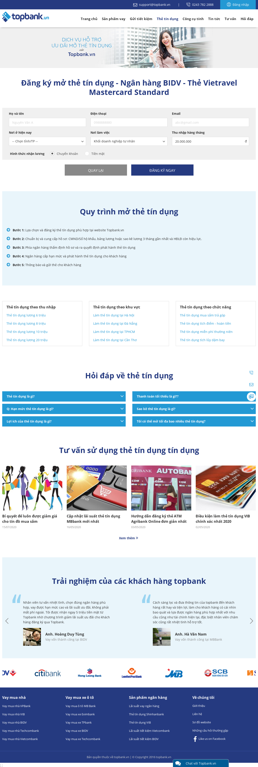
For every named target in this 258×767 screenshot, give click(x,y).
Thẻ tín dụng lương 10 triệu (27, 332)
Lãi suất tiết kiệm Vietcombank (149, 731)
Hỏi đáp (247, 18)
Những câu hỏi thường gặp (210, 730)
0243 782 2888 (200, 4)
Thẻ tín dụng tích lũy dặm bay (202, 340)
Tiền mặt (98, 154)
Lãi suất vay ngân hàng (144, 706)
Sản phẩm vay (113, 18)
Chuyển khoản (67, 154)
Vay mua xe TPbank (79, 722)
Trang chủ (89, 18)
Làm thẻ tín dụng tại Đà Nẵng (115, 323)
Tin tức (214, 18)
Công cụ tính (193, 18)
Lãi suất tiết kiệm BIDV (144, 739)
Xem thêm (129, 538)
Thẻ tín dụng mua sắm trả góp (202, 315)
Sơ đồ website (201, 722)
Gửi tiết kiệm (141, 18)
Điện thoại (98, 113)
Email (176, 113)
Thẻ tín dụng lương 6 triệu (26, 315)
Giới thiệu (198, 706)
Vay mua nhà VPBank (16, 706)
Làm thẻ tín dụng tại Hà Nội (113, 315)
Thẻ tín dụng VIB (140, 722)
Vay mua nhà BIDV (14, 722)
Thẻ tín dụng (167, 18)
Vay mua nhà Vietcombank (20, 739)
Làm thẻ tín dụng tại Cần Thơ (115, 340)
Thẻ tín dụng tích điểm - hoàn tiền (205, 323)
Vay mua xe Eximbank (80, 714)
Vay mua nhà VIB (13, 714)
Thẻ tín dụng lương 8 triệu (26, 323)
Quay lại (95, 170)
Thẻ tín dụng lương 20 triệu (27, 340)
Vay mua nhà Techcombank (20, 731)
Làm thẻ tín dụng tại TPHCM (114, 332)
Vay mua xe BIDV (77, 731)
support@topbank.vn (152, 4)
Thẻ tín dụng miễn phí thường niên (206, 332)
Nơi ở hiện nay (20, 132)
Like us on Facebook (209, 739)
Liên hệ (197, 714)
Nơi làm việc (100, 132)
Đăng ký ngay (162, 170)
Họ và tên (16, 113)
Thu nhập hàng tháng (188, 132)
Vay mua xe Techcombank (83, 739)
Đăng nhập (238, 4)
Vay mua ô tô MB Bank (81, 706)
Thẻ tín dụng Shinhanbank (146, 714)
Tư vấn (230, 18)
